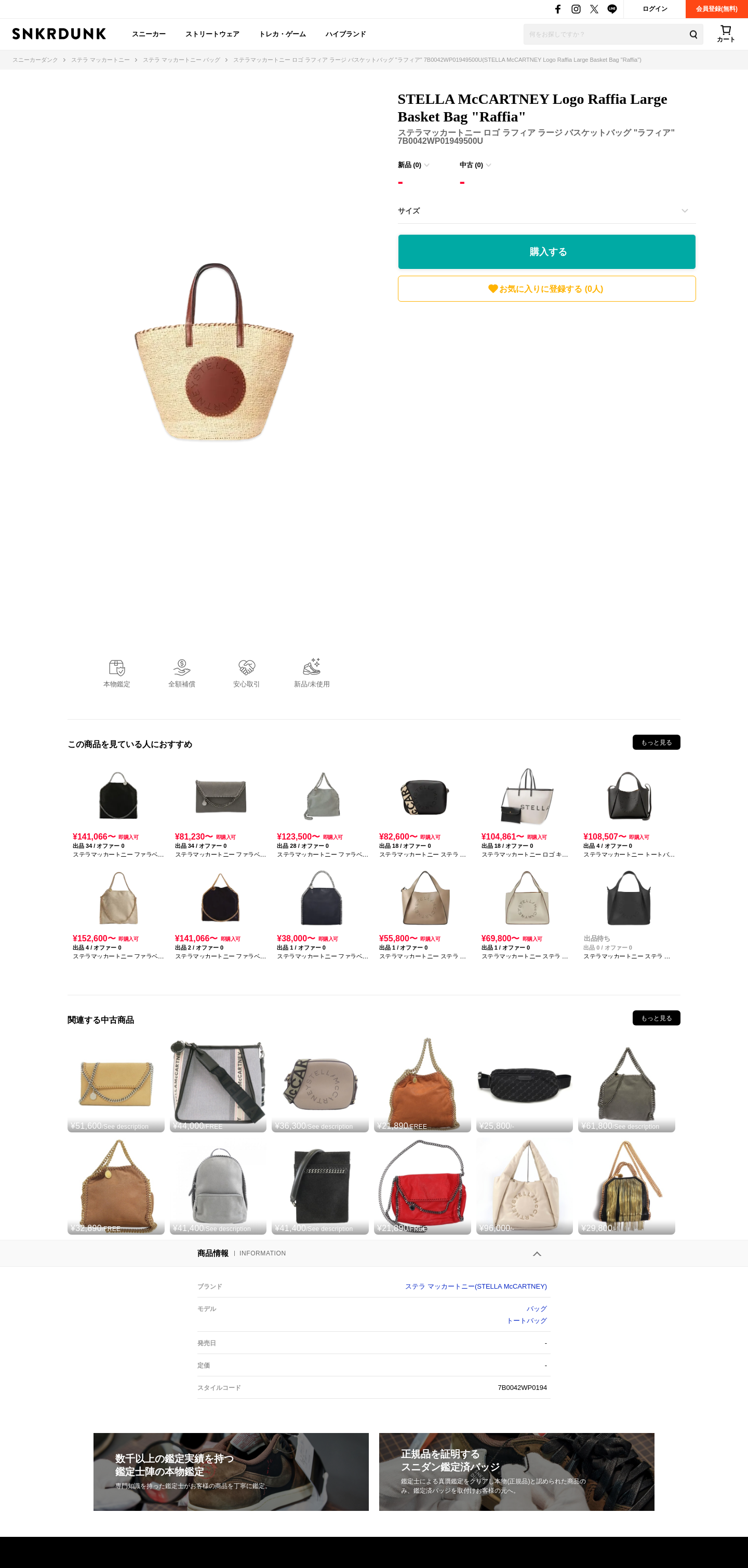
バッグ (537, 1309)
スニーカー (149, 34)
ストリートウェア (212, 34)
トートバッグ (526, 1320)
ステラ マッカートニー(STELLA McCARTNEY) (476, 1286)
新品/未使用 (312, 684)
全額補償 (181, 684)
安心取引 (246, 684)
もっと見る (656, 742)
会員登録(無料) (717, 8)
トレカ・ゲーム (282, 34)
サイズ (409, 211)
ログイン (655, 8)
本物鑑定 (116, 684)
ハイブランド (346, 34)
